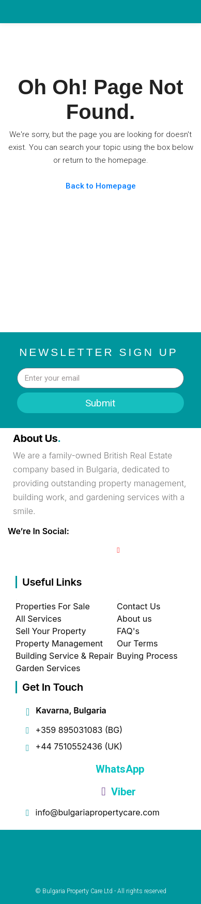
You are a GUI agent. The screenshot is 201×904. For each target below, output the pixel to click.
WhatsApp (118, 769)
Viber (118, 792)
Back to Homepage (101, 186)
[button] (163, 38)
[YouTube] (118, 550)
